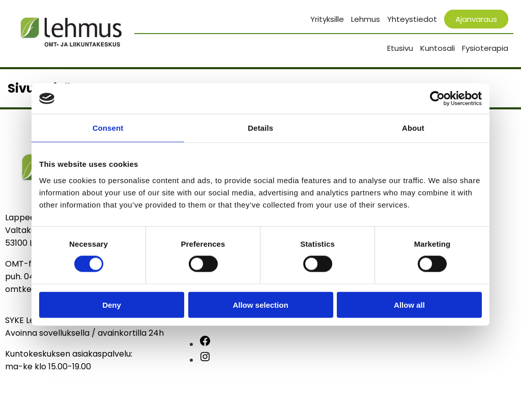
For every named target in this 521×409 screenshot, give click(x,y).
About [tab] (413, 128)
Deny (111, 304)
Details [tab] (260, 128)
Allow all (409, 304)
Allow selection (260, 304)
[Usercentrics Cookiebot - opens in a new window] (437, 98)
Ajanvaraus (476, 19)
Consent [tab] (108, 128)
